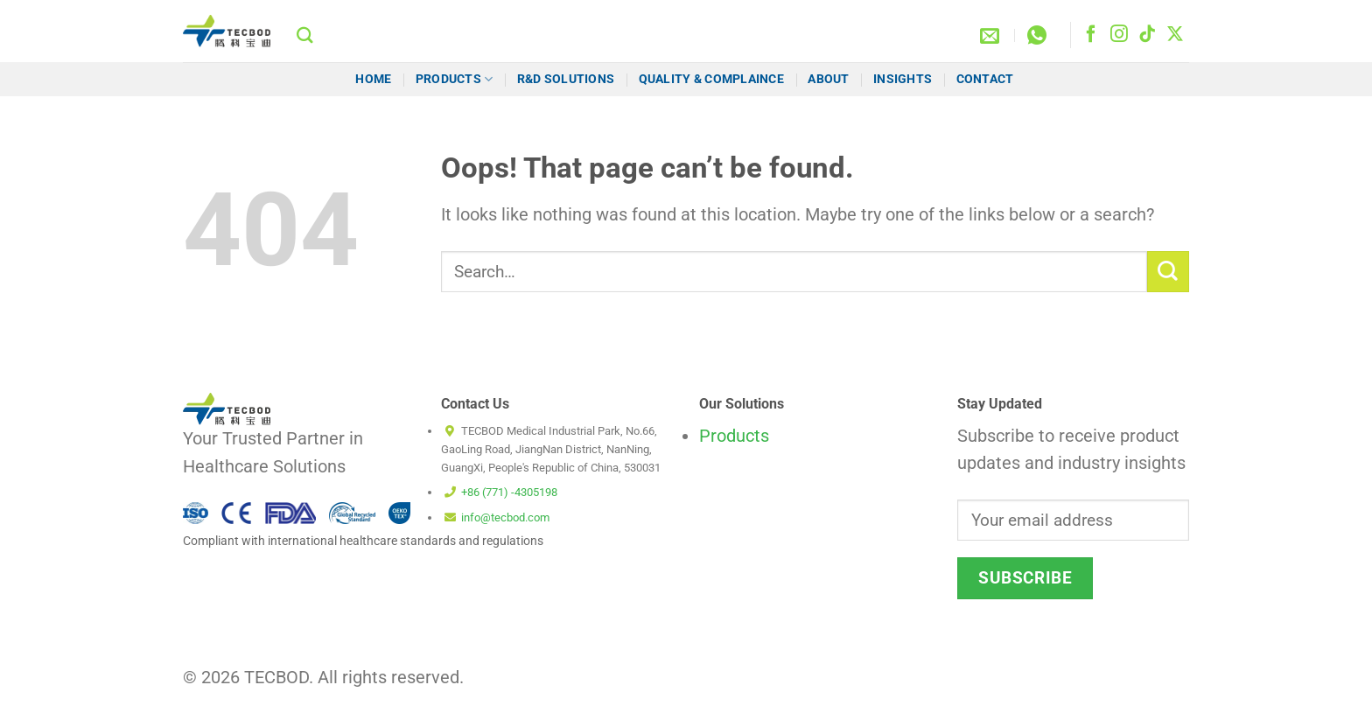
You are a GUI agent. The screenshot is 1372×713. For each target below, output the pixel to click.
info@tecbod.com (505, 517)
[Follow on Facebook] (1091, 35)
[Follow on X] (1175, 35)
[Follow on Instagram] (1119, 35)
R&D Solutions (566, 79)
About (828, 79)
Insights (902, 79)
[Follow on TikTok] (1147, 35)
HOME (373, 79)
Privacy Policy (1151, 685)
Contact (986, 79)
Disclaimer (844, 685)
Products (455, 79)
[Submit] (1168, 271)
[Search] (305, 35)
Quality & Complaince (711, 79)
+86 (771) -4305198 (509, 492)
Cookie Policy (925, 685)
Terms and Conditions (1037, 685)
